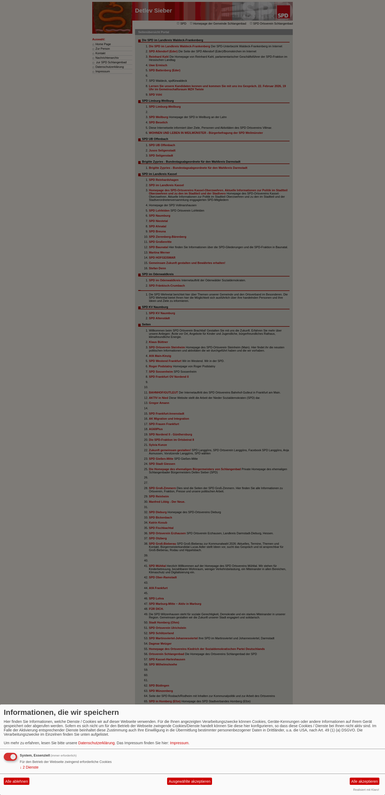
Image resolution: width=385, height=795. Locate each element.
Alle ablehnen (16, 781)
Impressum (179, 743)
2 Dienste (29, 767)
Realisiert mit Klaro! (366, 789)
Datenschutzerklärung (96, 743)
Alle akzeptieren (364, 781)
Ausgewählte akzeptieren (189, 781)
